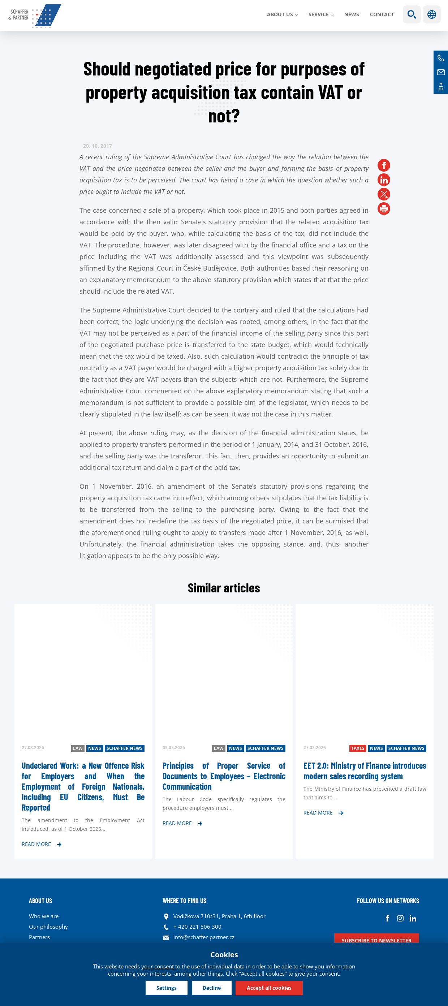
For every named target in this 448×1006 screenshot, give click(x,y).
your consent (157, 966)
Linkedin (412, 918)
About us (280, 14)
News (351, 14)
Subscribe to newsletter (377, 940)
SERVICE (319, 14)
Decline (212, 987)
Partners (39, 937)
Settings (166, 987)
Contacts (441, 86)
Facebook (387, 918)
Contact (382, 14)
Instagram (400, 918)
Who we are (44, 916)
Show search (412, 14)
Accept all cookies (269, 987)
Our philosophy (48, 926)
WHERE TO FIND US (184, 900)
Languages (432, 14)
